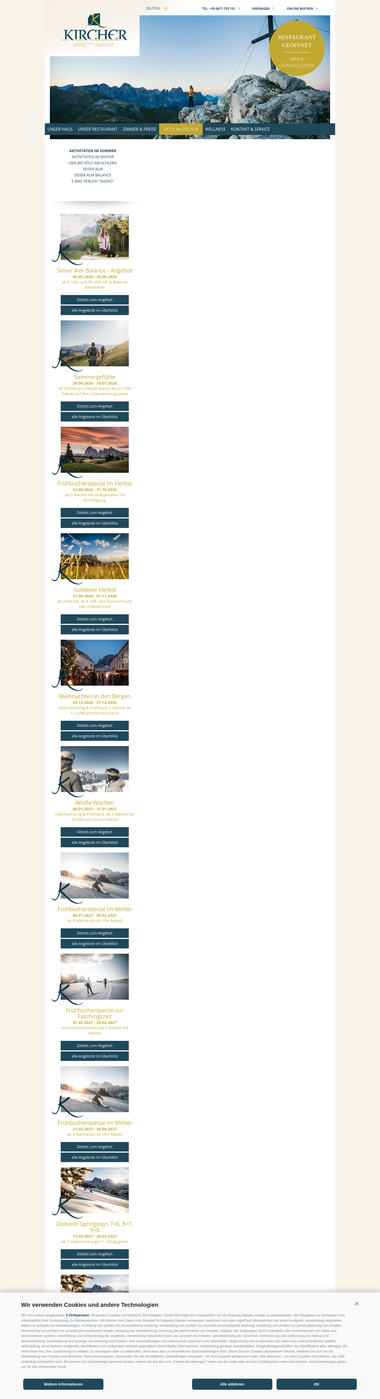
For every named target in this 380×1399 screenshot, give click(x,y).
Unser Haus (63, 129)
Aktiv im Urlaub (200, 129)
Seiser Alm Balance (92, 174)
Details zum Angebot (95, 299)
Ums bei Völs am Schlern (93, 162)
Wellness (239, 129)
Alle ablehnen (232, 1384)
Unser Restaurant (107, 129)
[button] (357, 1304)
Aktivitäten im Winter (93, 156)
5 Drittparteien (77, 1315)
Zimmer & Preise (155, 129)
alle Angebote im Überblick (95, 310)
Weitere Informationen (63, 1384)
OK (317, 1384)
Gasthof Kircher (92, 28)
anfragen (263, 8)
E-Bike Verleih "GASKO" (93, 181)
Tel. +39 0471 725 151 (221, 8)
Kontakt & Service (280, 129)
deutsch (153, 8)
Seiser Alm (93, 168)
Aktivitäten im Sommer (92, 150)
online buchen (302, 8)
